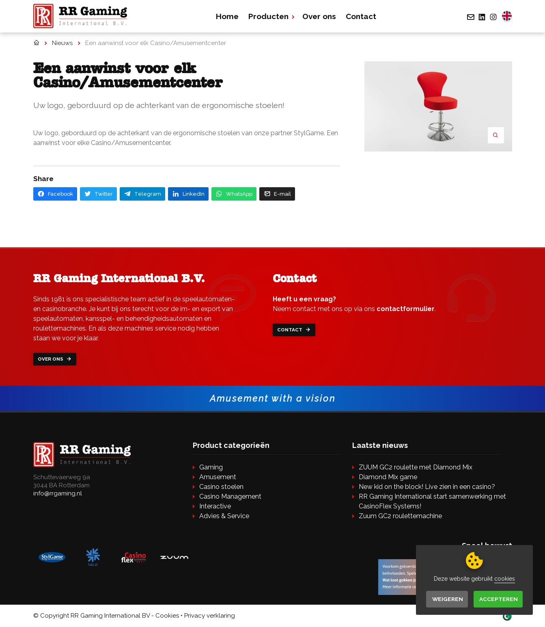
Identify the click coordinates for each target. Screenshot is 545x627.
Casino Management (230, 497)
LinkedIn (188, 193)
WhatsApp (233, 193)
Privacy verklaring (209, 616)
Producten (271, 16)
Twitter (98, 193)
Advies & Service (224, 516)
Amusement (217, 477)
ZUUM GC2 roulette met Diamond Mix (415, 467)
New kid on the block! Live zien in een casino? (427, 487)
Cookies (167, 616)
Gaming (211, 467)
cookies (503, 578)
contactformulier (406, 309)
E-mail (277, 193)
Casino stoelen (221, 487)
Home (228, 16)
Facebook (55, 193)
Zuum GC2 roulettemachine (400, 516)
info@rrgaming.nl (57, 493)
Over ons (320, 16)
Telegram (142, 193)
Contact (362, 16)
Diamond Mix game (388, 477)
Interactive (215, 506)
